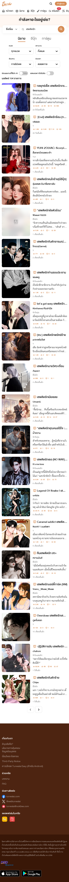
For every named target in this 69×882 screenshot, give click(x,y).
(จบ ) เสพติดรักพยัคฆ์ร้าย (49, 335)
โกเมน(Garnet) (39, 246)
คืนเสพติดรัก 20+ (45, 553)
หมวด (11, 45)
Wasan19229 (39, 215)
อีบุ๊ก (31, 11)
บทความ (6, 779)
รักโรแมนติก (37, 94)
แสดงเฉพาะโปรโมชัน (37, 73)
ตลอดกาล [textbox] (42, 64)
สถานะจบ (38, 45)
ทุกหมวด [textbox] (15, 51)
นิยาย (19, 11)
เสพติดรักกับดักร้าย (46, 677)
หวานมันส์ (37, 558)
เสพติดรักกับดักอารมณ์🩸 (48, 241)
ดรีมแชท (54, 10)
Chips (36, 682)
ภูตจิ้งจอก (37, 620)
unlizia (36, 495)
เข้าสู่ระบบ (61, 3)
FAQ (4, 784)
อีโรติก (35, 188)
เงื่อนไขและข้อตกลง (10, 756)
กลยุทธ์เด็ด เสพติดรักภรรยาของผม (49, 85)
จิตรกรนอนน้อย (40, 91)
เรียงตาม (12, 58)
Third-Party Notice (11, 761)
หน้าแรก (7, 11)
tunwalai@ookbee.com (17, 806)
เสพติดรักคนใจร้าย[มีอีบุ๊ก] (50, 179)
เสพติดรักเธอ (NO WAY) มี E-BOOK (50, 459)
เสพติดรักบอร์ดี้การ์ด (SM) (50, 584)
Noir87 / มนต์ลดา (41, 527)
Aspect (36, 371)
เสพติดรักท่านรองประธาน (49, 272)
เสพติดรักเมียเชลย (45, 397)
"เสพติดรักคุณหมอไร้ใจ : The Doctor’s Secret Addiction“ (50, 428)
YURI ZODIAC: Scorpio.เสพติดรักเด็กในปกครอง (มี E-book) (50, 148)
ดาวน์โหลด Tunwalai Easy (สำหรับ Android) (22, 766)
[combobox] (21, 51)
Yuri (34, 156)
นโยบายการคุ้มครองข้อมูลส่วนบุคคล (11, 750)
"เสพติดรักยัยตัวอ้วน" (47, 210)
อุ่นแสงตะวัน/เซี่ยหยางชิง (44, 184)
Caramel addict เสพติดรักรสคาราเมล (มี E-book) (49, 522)
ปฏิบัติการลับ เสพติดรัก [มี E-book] (50, 646)
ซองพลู (36, 277)
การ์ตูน (42, 11)
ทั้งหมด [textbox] (41, 51)
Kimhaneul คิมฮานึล (42, 308)
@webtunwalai (13, 801)
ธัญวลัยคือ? (7, 744)
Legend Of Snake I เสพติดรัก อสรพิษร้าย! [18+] (50, 490)
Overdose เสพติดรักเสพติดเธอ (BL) (50, 615)
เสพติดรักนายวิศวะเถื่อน (48, 366)
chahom (37, 651)
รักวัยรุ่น (36, 312)
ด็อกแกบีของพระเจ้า (42, 153)
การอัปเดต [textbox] (16, 64)
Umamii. (37, 402)
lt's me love (38, 464)
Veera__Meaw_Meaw (43, 589)
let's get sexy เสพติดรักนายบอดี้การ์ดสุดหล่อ (49, 303)
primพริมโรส (39, 340)
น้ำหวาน (37, 433)
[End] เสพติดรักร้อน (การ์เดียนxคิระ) (50, 117)
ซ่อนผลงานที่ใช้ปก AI (10, 73)
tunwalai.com (13, 796)
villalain (36, 122)
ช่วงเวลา (38, 58)
